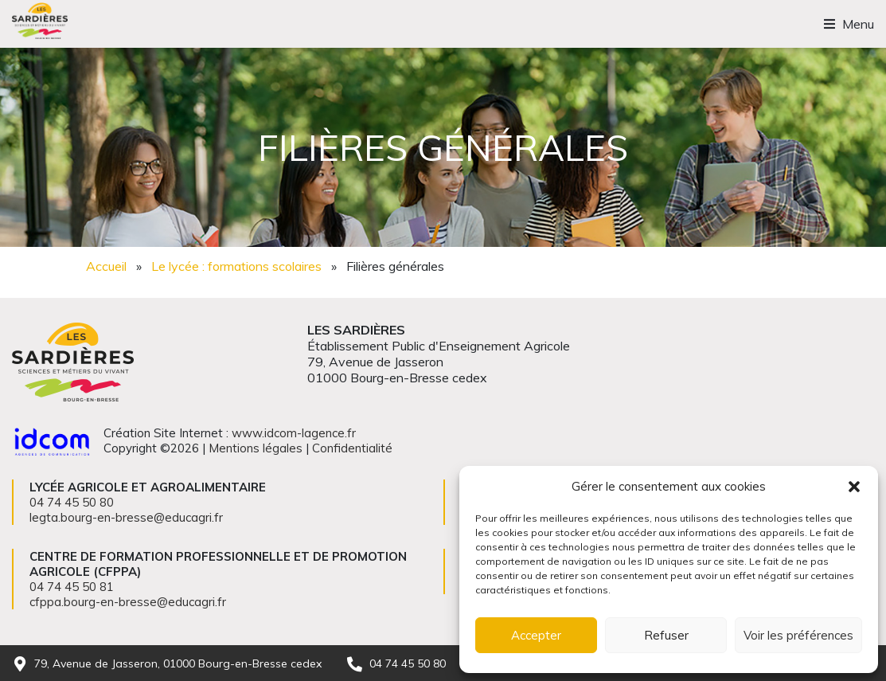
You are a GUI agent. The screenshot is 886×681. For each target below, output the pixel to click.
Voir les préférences (798, 635)
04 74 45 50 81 (71, 586)
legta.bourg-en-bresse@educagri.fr (126, 517)
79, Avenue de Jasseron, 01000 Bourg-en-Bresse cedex (178, 663)
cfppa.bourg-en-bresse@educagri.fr (127, 601)
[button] (854, 487)
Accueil (106, 266)
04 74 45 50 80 (407, 663)
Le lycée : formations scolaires (236, 266)
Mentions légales (255, 448)
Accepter (536, 635)
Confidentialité (352, 448)
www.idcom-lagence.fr (294, 432)
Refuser (666, 635)
